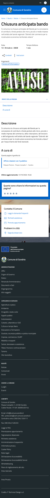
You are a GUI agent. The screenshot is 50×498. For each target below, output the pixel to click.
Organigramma (6, 288)
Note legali (5, 453)
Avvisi (3, 374)
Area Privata (5, 479)
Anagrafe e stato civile (9, 312)
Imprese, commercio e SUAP (11, 337)
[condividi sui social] (6, 55)
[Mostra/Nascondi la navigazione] (4, 9)
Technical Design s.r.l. (16, 492)
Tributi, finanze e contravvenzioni (13, 347)
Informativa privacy (8, 445)
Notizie (3, 367)
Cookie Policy (6, 449)
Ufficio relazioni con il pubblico (15, 161)
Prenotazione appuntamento (12, 431)
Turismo (4, 351)
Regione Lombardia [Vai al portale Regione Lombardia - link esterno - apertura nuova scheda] (8, 3)
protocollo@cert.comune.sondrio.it (17, 415)
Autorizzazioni (6, 319)
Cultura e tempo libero (9, 326)
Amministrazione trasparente (12, 442)
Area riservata (6, 471)
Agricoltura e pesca (8, 304)
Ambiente (5, 308)
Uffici (3, 271)
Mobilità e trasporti (8, 340)
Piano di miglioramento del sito (12, 467)
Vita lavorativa (6, 355)
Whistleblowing (7, 463)
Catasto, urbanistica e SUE (11, 322)
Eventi (3, 390)
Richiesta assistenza (8, 438)
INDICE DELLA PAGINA (25, 99)
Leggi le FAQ (6, 427)
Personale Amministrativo (10, 281)
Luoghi (3, 386)
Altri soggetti (6, 292)
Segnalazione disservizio (10, 435)
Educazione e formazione (10, 329)
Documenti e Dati (7, 285)
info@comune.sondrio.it (15, 413)
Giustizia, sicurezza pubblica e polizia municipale (18, 333)
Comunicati (5, 371)
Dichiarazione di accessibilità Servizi (14, 460)
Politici (3, 278)
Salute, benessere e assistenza (12, 344)
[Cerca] (44, 10)
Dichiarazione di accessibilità (11, 456)
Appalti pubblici (6, 315)
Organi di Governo (8, 274)
